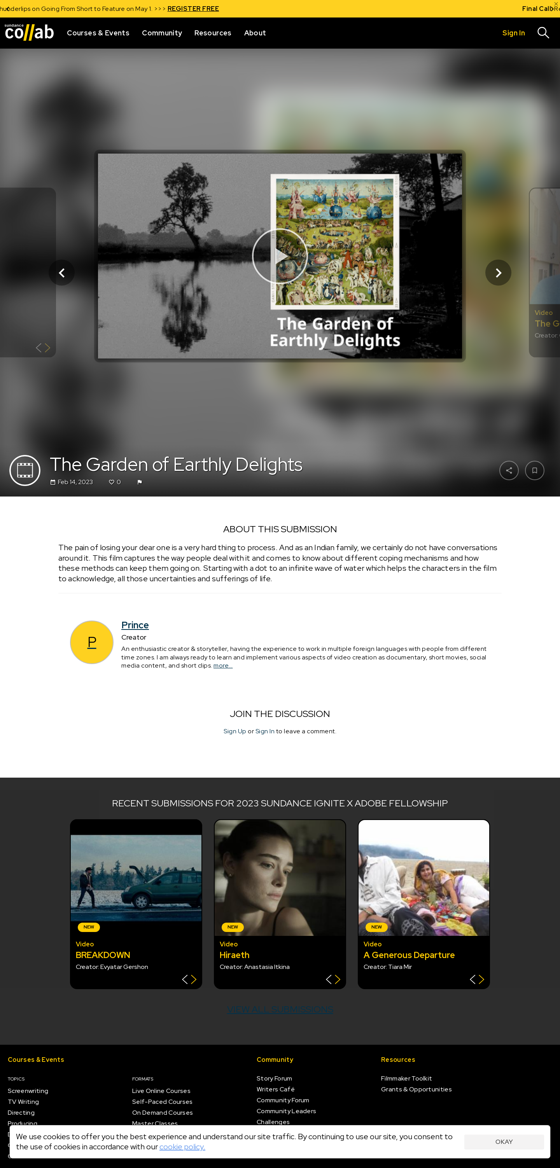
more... (223, 665)
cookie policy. (182, 1147)
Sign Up (235, 731)
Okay (504, 1142)
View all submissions (280, 1009)
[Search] (543, 33)
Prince (135, 625)
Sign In (265, 731)
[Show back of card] (43, 349)
